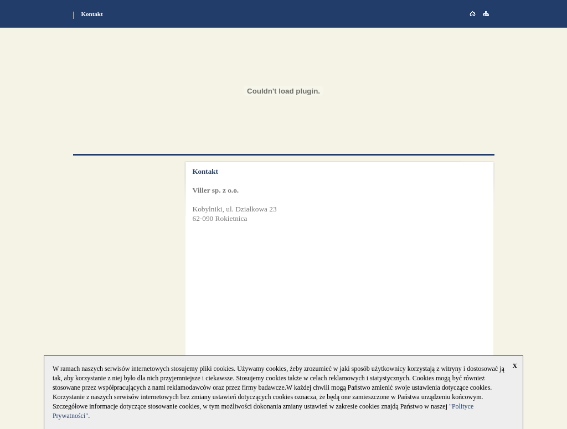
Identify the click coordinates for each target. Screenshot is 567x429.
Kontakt (92, 14)
